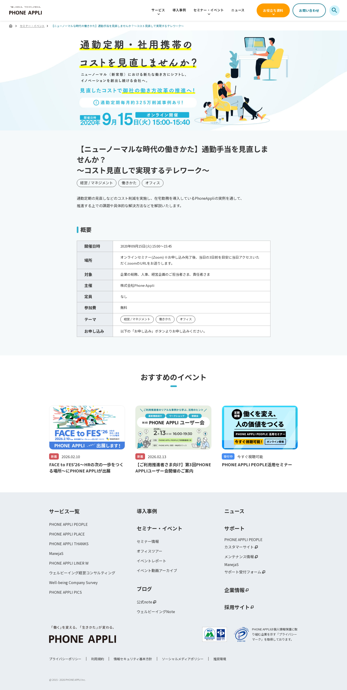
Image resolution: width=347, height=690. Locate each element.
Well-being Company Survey (73, 582)
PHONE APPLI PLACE (66, 534)
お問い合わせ (309, 10)
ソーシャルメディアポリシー (183, 659)
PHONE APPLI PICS (65, 592)
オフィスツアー (149, 551)
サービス (158, 10)
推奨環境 (219, 659)
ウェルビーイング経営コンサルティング (82, 573)
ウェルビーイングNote (156, 611)
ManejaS (56, 553)
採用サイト (237, 607)
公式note (144, 602)
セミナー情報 (148, 541)
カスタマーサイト (239, 547)
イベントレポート (151, 561)
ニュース (238, 10)
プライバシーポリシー (65, 659)
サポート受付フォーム (242, 572)
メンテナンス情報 (239, 557)
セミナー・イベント (208, 10)
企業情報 (234, 590)
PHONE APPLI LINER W (68, 563)
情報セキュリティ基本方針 (133, 659)
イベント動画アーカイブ (157, 570)
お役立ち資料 (273, 10)
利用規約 (97, 659)
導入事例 (179, 10)
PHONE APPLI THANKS (68, 544)
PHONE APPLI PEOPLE (68, 524)
